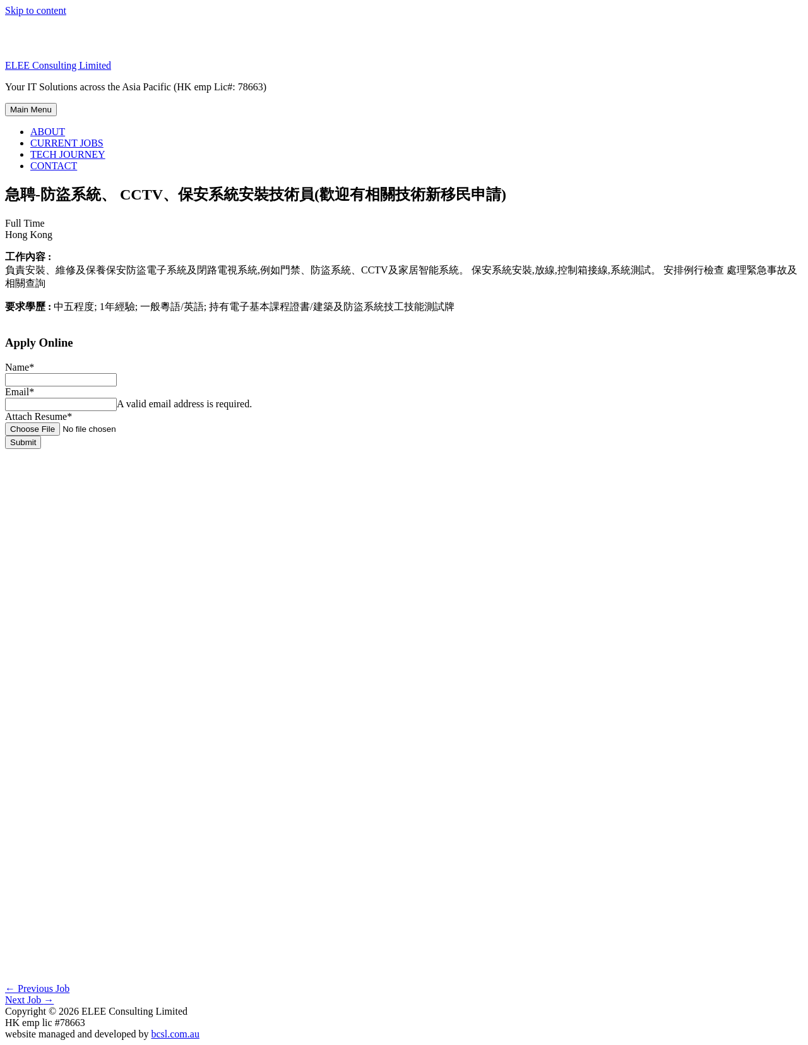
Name (19, 367)
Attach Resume (38, 416)
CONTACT (53, 165)
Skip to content (35, 10)
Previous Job (37, 988)
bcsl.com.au (175, 1034)
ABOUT (47, 131)
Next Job (29, 999)
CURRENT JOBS (67, 143)
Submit (23, 442)
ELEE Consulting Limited (58, 65)
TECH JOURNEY (67, 154)
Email (19, 391)
